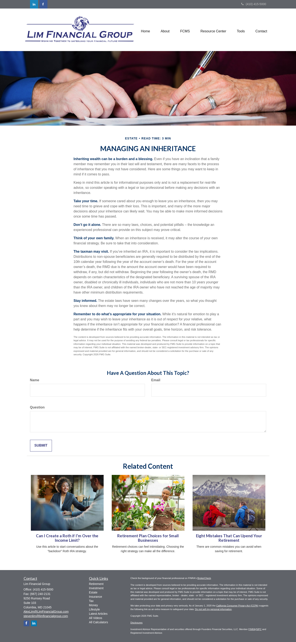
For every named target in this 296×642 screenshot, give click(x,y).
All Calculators (98, 622)
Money (93, 605)
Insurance (95, 596)
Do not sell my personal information (213, 609)
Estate (93, 592)
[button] (165, 30)
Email (155, 380)
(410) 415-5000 (253, 4)
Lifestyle (94, 609)
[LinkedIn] (34, 4)
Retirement (96, 584)
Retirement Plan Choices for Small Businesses (148, 538)
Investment (96, 588)
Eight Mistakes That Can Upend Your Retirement (229, 538)
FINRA (251, 629)
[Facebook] (43, 4)
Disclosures (136, 622)
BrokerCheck (204, 578)
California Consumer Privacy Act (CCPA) (237, 605)
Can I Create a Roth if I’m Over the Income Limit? (67, 538)
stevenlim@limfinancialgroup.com (46, 616)
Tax (91, 601)
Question (37, 407)
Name (34, 380)
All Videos (95, 618)
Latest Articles (98, 613)
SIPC (259, 629)
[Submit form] (41, 445)
